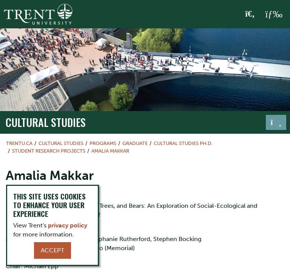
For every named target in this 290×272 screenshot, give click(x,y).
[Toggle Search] (250, 14)
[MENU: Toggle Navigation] (273, 14)
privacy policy (67, 225)
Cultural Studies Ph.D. (183, 143)
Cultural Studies (46, 122)
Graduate (135, 143)
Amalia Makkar (110, 151)
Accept (52, 250)
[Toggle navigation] (276, 122)
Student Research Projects (48, 151)
